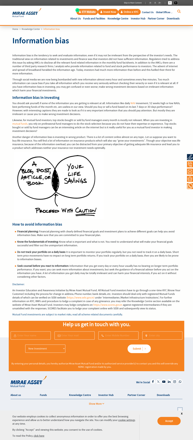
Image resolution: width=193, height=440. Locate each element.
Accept (169, 420)
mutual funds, (20, 123)
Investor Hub (138, 18)
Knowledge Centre (118, 18)
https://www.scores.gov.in (107, 304)
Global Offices (164, 12)
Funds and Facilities (94, 18)
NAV (133, 103)
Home (15, 29)
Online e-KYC (129, 11)
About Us (76, 18)
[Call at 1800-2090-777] (190, 164)
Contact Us (147, 12)
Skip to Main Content (133, 3)
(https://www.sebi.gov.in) (80, 297)
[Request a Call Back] (190, 179)
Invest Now (108, 11)
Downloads (173, 18)
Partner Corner (156, 18)
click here (39, 435)
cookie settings (126, 420)
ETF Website (87, 11)
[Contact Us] (190, 172)
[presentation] (90, 349)
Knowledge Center (31, 29)
